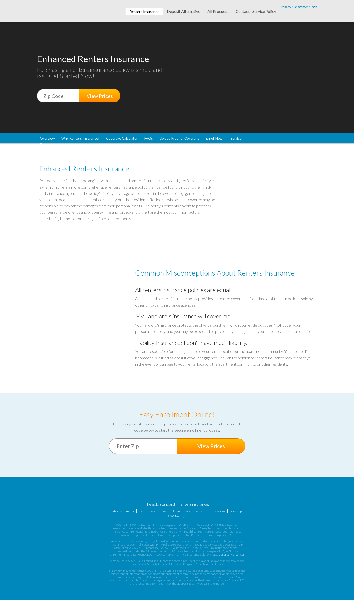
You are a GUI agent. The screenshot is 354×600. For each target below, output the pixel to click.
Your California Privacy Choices (183, 511)
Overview (47, 138)
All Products (217, 11)
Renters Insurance (144, 11)
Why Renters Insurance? (80, 138)
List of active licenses (231, 554)
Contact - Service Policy (256, 11)
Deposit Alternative (183, 11)
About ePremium (123, 511)
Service (236, 138)
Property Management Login (298, 7)
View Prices (100, 96)
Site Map (236, 511)
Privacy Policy (148, 511)
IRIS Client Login (177, 516)
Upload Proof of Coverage (179, 138)
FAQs (148, 138)
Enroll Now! (215, 138)
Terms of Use (216, 511)
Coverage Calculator (122, 138)
